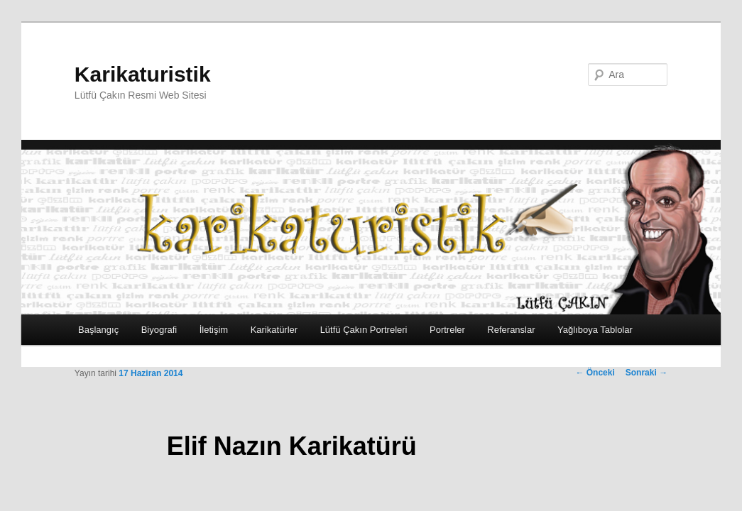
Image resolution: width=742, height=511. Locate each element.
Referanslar (511, 329)
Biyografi (159, 329)
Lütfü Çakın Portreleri (364, 329)
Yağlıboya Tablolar (595, 329)
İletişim (214, 329)
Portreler (447, 329)
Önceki (594, 373)
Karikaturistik (143, 74)
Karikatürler (274, 329)
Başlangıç (98, 329)
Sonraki (646, 373)
